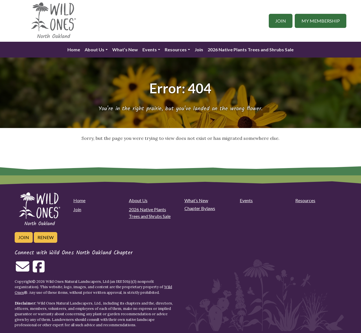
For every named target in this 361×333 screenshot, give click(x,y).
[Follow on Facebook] (39, 270)
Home (73, 49)
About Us (94, 49)
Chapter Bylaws (199, 208)
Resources (176, 49)
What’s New (125, 49)
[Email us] (22, 270)
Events (149, 49)
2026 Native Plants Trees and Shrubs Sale (251, 49)
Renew (46, 237)
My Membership (320, 20)
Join (280, 20)
